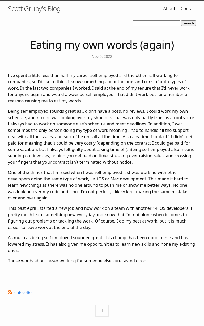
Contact (188, 8)
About (169, 8)
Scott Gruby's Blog (34, 8)
